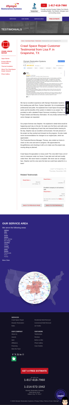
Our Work (25, 19)
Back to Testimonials (54, 205)
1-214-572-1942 (34, 386)
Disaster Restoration (18, 323)
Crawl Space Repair (6, 52)
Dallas (60, 198)
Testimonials (38, 334)
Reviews (37, 337)
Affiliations (15, 343)
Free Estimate (54, 19)
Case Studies (38, 346)
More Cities (6, 260)
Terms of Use (48, 401)
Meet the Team (16, 349)
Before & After (38, 340)
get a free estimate (34, 371)
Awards (14, 337)
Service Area (39, 19)
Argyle (6, 235)
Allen (5, 232)
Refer (13, 326)
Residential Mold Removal (42, 320)
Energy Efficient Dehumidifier (6, 62)
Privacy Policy (38, 401)
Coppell (6, 246)
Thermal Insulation (7, 66)
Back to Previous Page (31, 205)
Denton (6, 251)
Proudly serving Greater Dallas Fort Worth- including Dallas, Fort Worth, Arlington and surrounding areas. (55, 11)
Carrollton (7, 242)
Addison (6, 230)
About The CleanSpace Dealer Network (8, 70)
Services (13, 19)
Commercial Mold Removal (42, 323)
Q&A (13, 340)
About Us (14, 334)
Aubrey (6, 237)
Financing (14, 346)
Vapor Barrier (5, 58)
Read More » (27, 180)
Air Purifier (37, 326)
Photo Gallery (5, 74)
